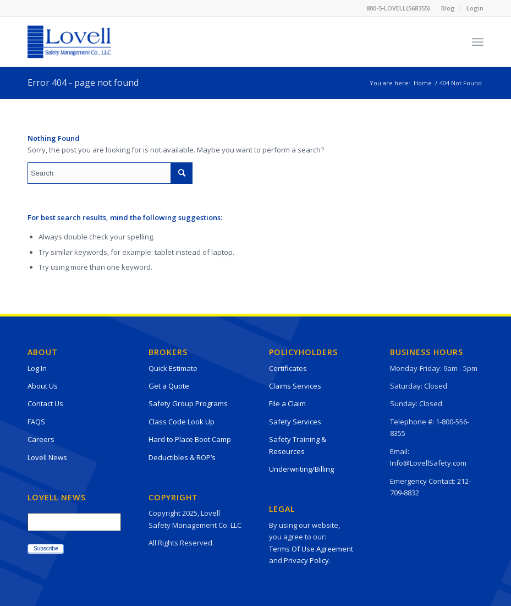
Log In (37, 368)
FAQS (36, 422)
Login (474, 8)
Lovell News (47, 457)
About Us (43, 386)
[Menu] (477, 42)
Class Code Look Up (182, 422)
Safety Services (295, 422)
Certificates (288, 368)
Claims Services (295, 386)
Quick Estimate (173, 368)
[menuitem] (448, 8)
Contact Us (45, 403)
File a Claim (287, 403)
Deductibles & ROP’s (182, 457)
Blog (448, 8)
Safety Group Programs (188, 403)
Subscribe (46, 548)
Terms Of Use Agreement (311, 549)
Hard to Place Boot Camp (190, 439)
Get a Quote (169, 386)
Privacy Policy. (307, 560)
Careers (41, 439)
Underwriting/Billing (301, 469)
